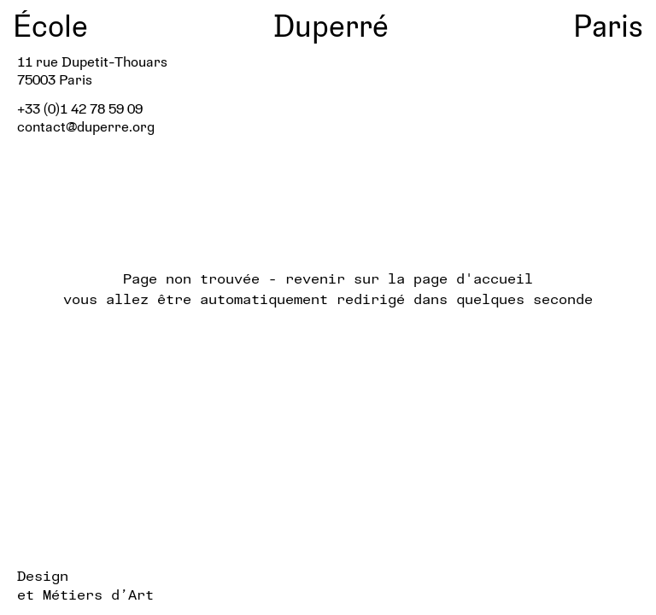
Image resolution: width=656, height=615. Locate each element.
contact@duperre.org (86, 126)
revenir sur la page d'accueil (409, 278)
